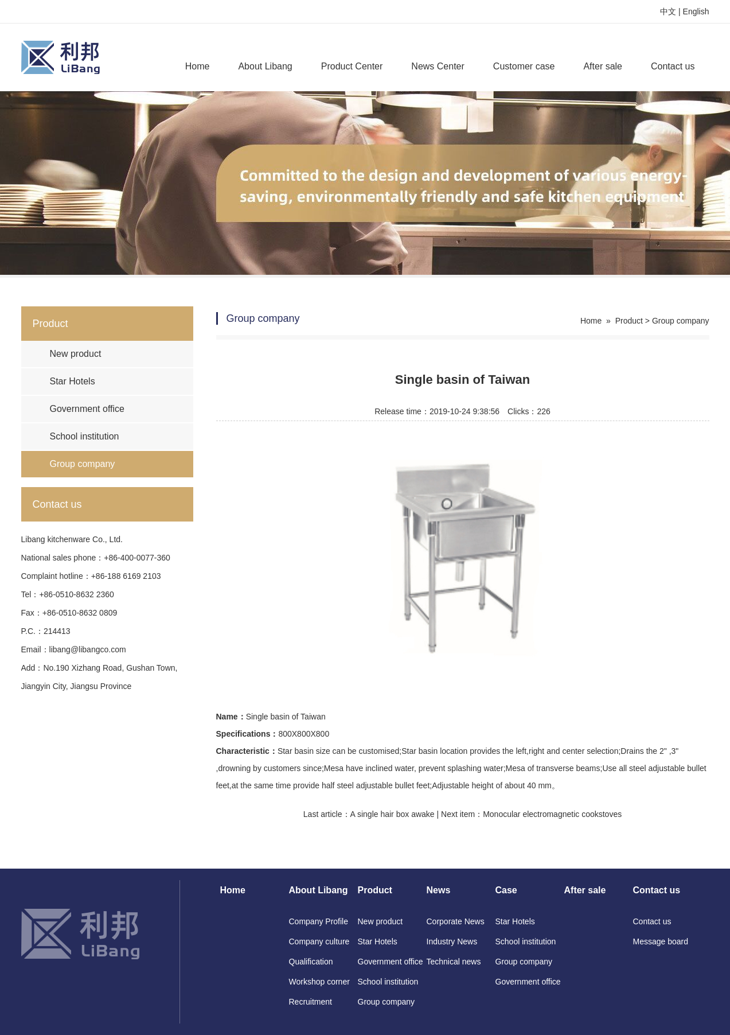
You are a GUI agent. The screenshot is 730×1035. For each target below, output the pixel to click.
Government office (87, 409)
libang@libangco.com (87, 649)
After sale (602, 66)
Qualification (311, 961)
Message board (661, 941)
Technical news (454, 961)
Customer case (524, 66)
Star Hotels (72, 381)
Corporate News (456, 921)
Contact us (672, 66)
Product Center (352, 66)
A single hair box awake (392, 814)
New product (76, 354)
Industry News (452, 941)
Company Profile (319, 921)
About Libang (265, 66)
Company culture (319, 941)
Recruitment (310, 1001)
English (696, 11)
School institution (84, 436)
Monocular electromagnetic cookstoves (552, 814)
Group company (82, 464)
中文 (668, 11)
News (439, 890)
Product (629, 320)
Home (197, 66)
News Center (437, 66)
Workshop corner (319, 981)
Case (506, 890)
